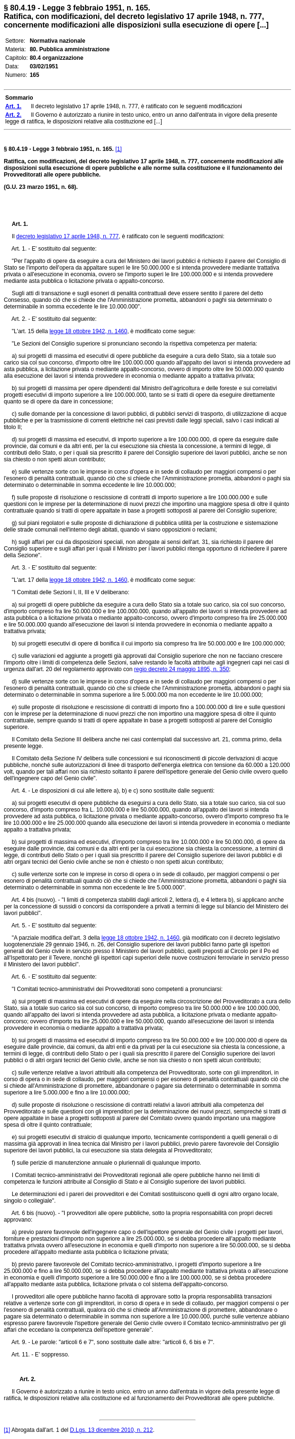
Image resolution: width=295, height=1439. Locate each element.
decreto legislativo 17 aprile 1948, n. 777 (67, 236)
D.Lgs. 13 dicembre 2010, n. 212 (111, 1430)
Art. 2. (24, 1379)
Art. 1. (20, 224)
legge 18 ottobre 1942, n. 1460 (88, 331)
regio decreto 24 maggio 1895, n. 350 (181, 669)
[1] (118, 149)
